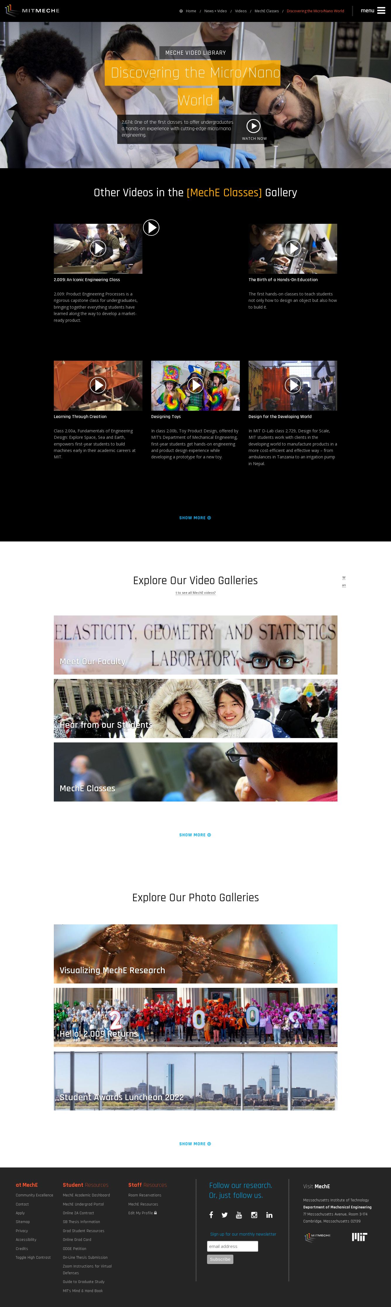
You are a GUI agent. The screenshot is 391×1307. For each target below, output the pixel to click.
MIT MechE (32, 11)
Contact (22, 1204)
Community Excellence (34, 1195)
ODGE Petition (74, 1248)
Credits (22, 1248)
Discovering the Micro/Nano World (315, 10)
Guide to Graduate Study (83, 1281)
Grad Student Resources (83, 1231)
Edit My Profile (142, 1213)
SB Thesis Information (81, 1222)
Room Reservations (144, 1195)
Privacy (22, 1231)
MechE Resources (143, 1204)
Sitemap (23, 1222)
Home (188, 10)
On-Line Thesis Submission (85, 1257)
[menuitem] (188, 11)
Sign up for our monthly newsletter (243, 1234)
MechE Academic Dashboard (86, 1195)
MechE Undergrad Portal (83, 1204)
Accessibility (26, 1239)
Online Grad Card (77, 1239)
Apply (20, 1213)
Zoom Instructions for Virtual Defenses (87, 1269)
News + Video (215, 10)
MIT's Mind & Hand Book (83, 1291)
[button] (374, 11)
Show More (195, 518)
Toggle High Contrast (33, 1257)
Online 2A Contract (78, 1213)
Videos (241, 10)
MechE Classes (267, 10)
